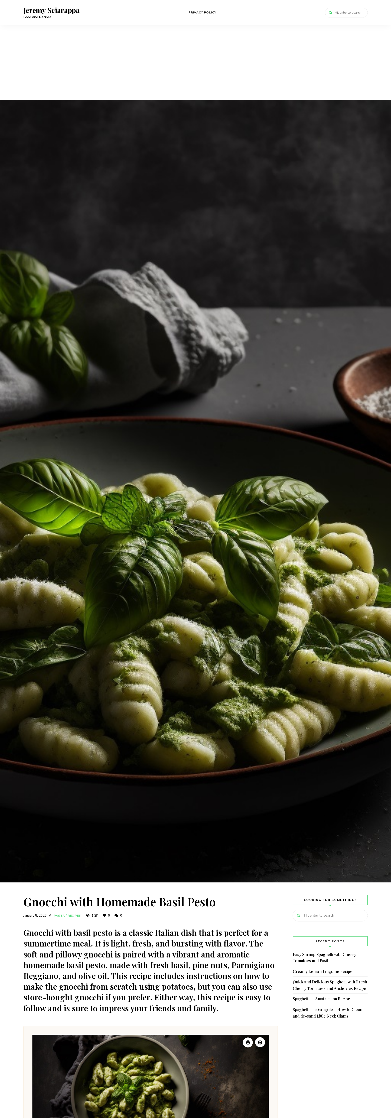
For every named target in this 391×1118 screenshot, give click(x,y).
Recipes (74, 916)
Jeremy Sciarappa (51, 10)
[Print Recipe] (248, 1042)
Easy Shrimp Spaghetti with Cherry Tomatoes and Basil (324, 957)
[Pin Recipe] (260, 1042)
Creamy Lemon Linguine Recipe (322, 971)
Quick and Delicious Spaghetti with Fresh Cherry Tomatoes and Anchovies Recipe (330, 985)
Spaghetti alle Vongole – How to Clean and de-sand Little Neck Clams (327, 1013)
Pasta (59, 916)
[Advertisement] (195, 62)
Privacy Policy (202, 12)
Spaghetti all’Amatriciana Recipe (321, 998)
